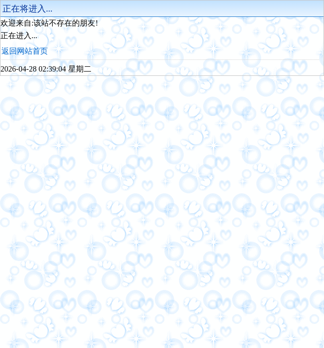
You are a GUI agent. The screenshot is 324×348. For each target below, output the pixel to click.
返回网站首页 (24, 51)
